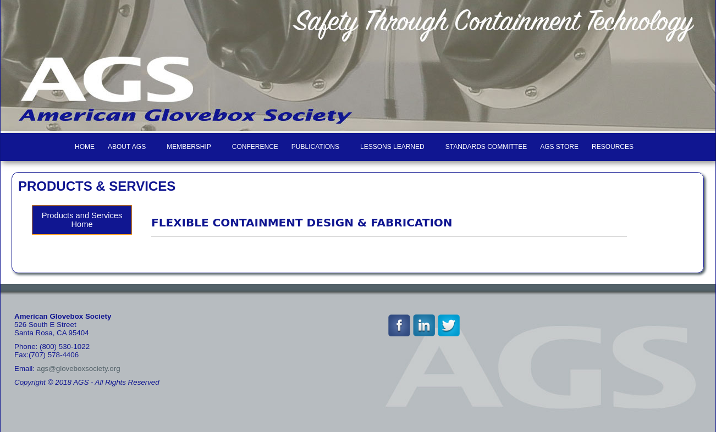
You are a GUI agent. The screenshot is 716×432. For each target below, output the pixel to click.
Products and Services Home (82, 220)
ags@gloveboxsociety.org (78, 368)
